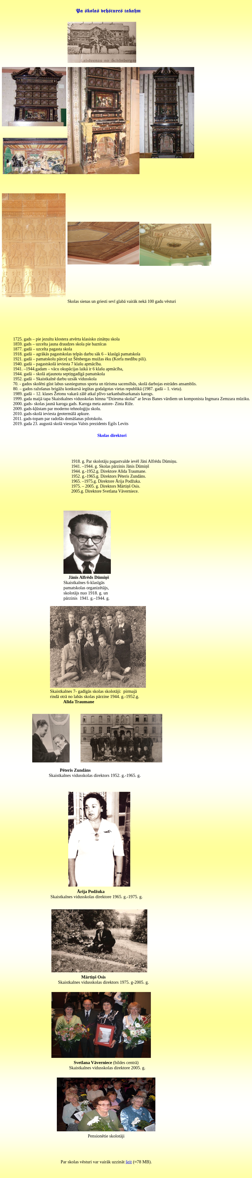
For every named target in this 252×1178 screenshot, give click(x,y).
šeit (129, 1161)
